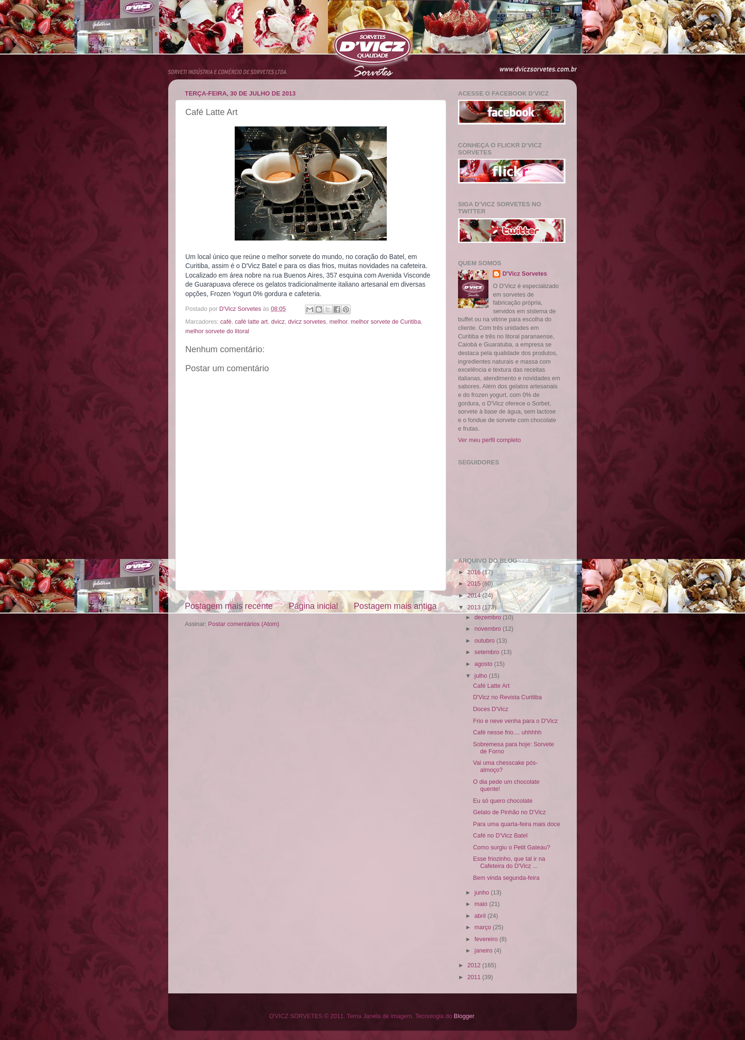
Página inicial (313, 606)
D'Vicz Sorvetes (524, 273)
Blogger (464, 1016)
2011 (474, 977)
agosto (484, 664)
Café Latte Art (491, 686)
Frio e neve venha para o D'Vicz (515, 721)
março (484, 927)
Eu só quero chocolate (502, 801)
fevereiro (487, 939)
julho (482, 676)
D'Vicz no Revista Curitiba (507, 697)
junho (483, 892)
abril (481, 916)
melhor (338, 321)
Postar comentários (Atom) (243, 624)
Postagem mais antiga (395, 606)
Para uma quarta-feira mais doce (516, 824)
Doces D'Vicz (490, 709)
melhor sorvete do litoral (217, 331)
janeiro (484, 950)
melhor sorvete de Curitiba (386, 321)
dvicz (278, 321)
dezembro (489, 617)
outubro (486, 640)
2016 (474, 572)
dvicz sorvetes (307, 321)
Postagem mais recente (229, 606)
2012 (474, 965)
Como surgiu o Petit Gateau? (511, 847)
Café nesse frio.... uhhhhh (507, 732)
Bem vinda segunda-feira (506, 878)
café (226, 321)
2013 (474, 607)
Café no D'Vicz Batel (500, 835)
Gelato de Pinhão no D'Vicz (509, 812)
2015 (474, 583)
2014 (474, 595)
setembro (488, 652)
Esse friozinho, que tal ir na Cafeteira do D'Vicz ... (509, 862)
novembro (489, 629)
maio (482, 904)
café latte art (251, 321)
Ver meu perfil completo (489, 440)
